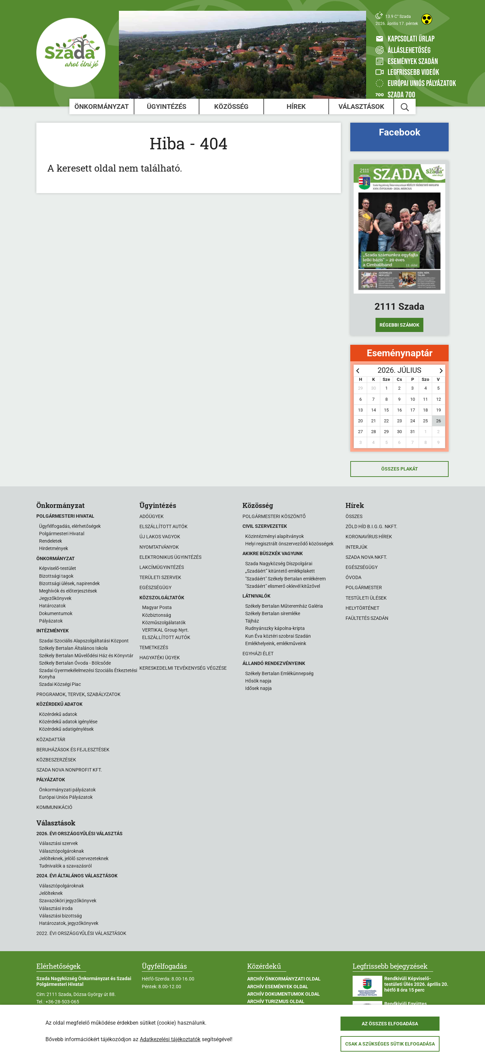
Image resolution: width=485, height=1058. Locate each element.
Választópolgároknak (61, 851)
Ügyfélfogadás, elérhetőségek (70, 526)
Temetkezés (153, 647)
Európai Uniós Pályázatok (66, 797)
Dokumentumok (55, 613)
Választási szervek (58, 843)
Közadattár (50, 739)
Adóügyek (151, 516)
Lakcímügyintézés (161, 567)
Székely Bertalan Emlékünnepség (279, 673)
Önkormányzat (101, 106)
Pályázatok (51, 621)
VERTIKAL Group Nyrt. (165, 630)
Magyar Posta (157, 607)
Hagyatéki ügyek (159, 657)
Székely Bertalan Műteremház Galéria (284, 606)
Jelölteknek (51, 893)
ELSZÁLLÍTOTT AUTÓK (166, 637)
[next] (441, 370)
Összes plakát (399, 469)
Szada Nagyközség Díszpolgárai (278, 563)
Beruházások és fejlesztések (72, 749)
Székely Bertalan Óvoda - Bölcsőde (75, 663)
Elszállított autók (163, 526)
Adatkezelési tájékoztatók (170, 1039)
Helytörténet (362, 608)
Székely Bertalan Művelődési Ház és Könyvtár (86, 655)
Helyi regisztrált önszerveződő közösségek (289, 543)
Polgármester (364, 587)
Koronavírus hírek (369, 536)
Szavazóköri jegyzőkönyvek (67, 900)
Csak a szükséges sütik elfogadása (390, 1044)
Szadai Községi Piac (60, 684)
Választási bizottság (60, 915)
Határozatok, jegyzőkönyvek (68, 923)
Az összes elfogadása (390, 1023)
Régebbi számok (399, 325)
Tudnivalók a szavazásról (65, 866)
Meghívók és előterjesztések (68, 591)
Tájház (252, 621)
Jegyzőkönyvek (55, 598)
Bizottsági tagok (56, 576)
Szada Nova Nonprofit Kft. (69, 770)
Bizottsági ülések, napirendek (69, 583)
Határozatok (52, 605)
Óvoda (353, 577)
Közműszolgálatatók (164, 622)
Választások (361, 106)
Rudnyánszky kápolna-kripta (275, 628)
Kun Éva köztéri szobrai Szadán (278, 636)
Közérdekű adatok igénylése (68, 721)
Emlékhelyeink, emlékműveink (275, 643)
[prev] (358, 370)
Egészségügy (155, 587)
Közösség (231, 106)
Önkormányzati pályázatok (67, 789)
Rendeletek (50, 541)
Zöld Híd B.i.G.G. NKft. (371, 526)
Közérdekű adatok (58, 714)
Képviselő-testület (57, 568)
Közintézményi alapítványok (274, 536)
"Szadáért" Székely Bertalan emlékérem (285, 578)
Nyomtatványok (159, 547)
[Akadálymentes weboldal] (426, 19)
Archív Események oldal (277, 986)
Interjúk (356, 547)
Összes (354, 516)
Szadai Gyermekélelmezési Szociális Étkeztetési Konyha (88, 673)
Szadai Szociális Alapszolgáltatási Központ (84, 640)
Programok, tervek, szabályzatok (78, 694)
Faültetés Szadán (367, 618)
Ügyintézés (166, 106)
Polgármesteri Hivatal (61, 533)
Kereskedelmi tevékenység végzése (183, 668)
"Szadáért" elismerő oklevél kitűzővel (282, 586)
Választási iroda (56, 908)
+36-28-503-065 (62, 1001)
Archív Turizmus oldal (275, 1001)
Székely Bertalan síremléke (272, 613)
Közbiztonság (156, 615)
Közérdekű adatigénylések (66, 729)
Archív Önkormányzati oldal (284, 978)
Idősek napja (258, 688)
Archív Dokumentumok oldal (283, 994)
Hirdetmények (53, 548)
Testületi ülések (366, 598)
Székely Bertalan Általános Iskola (73, 648)
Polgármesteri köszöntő (274, 516)
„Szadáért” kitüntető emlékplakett (280, 571)
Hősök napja (258, 681)
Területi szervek (160, 577)
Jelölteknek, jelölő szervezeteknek (73, 858)
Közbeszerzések (56, 759)
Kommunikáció (54, 807)
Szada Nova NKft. (366, 557)
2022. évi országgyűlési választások (81, 933)
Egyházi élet (258, 653)
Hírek (296, 106)
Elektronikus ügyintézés (170, 557)
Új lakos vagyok (159, 536)
